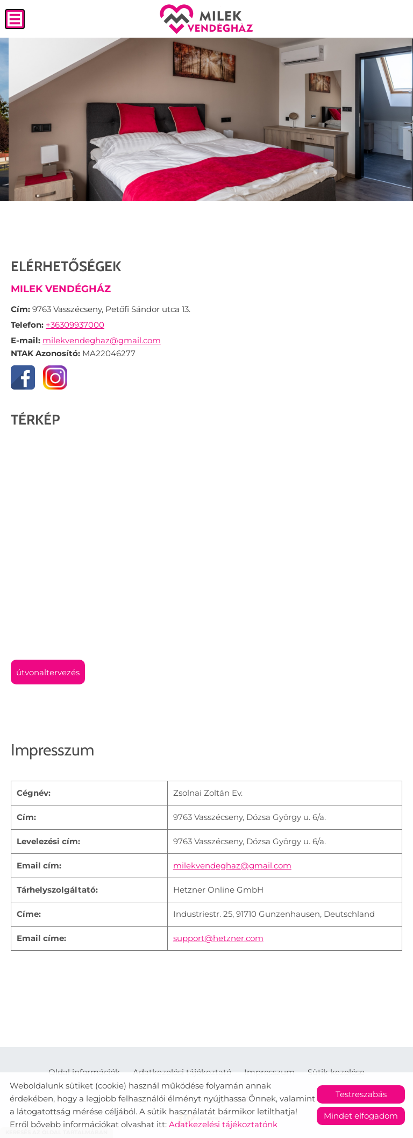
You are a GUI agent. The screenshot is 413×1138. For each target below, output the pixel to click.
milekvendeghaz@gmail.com (101, 340)
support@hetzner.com (218, 938)
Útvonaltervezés (48, 672)
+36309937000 (75, 325)
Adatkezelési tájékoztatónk (223, 1124)
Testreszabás (361, 1094)
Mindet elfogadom (361, 1116)
